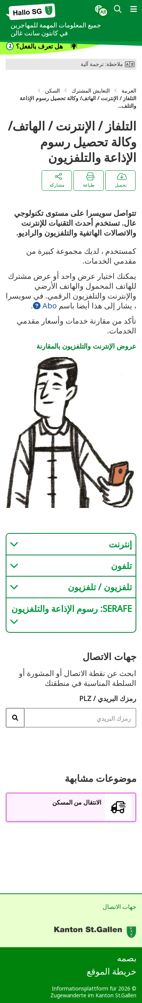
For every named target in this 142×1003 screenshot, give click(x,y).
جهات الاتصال (119, 906)
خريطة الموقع (111, 971)
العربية (129, 90)
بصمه (126, 958)
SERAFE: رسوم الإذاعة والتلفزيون (71, 608)
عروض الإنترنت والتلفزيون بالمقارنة (86, 346)
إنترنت (120, 544)
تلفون (121, 566)
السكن (52, 90)
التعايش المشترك (91, 90)
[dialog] (101, 11)
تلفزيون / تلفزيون (100, 587)
